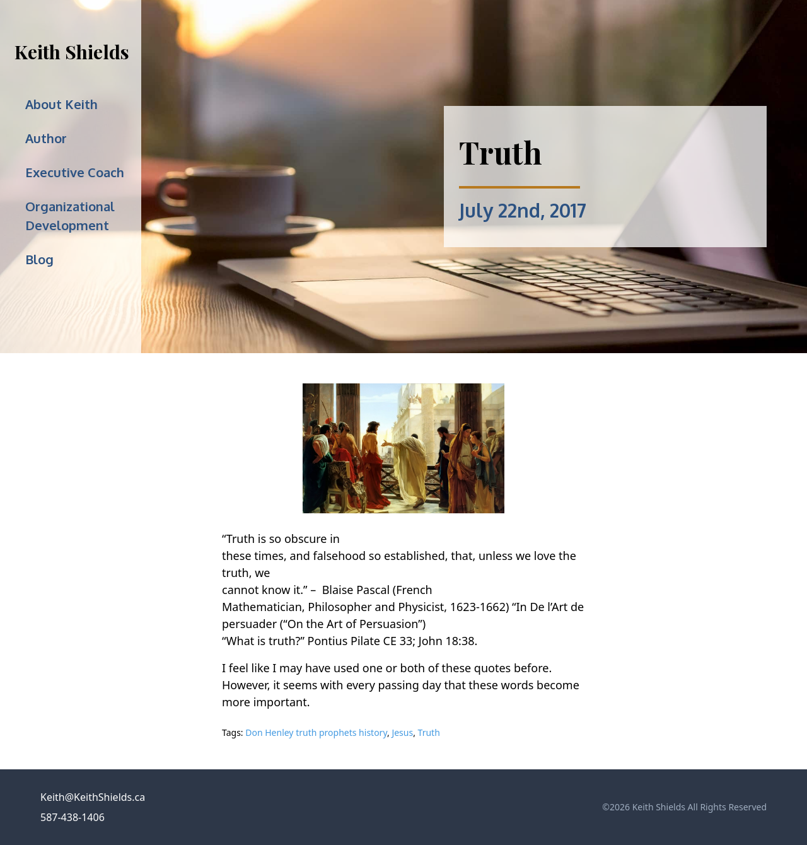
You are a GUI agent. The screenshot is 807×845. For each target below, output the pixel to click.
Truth (429, 732)
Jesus (402, 732)
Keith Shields (72, 51)
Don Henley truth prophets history (316, 732)
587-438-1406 (72, 817)
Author (46, 138)
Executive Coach (74, 172)
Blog (39, 259)
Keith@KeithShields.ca (92, 797)
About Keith (61, 104)
